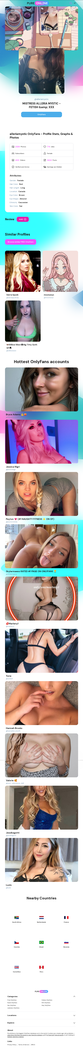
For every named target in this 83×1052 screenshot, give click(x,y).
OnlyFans (41, 114)
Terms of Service (23, 1045)
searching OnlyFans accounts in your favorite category (25, 1035)
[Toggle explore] (74, 1022)
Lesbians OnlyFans (13, 1008)
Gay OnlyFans (46, 1005)
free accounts (58, 1035)
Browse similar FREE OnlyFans (20, 242)
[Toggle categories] (74, 996)
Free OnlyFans (12, 1000)
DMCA (33, 1045)
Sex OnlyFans (11, 1005)
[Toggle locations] (74, 1015)
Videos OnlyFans (47, 1000)
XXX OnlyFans (46, 1003)
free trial (51, 1035)
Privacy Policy (11, 1045)
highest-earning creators (15, 1037)
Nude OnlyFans (12, 1003)
